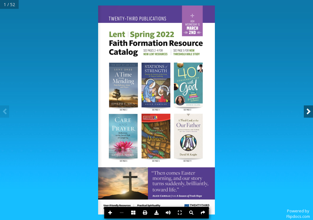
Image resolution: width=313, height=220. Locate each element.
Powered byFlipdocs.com (298, 213)
